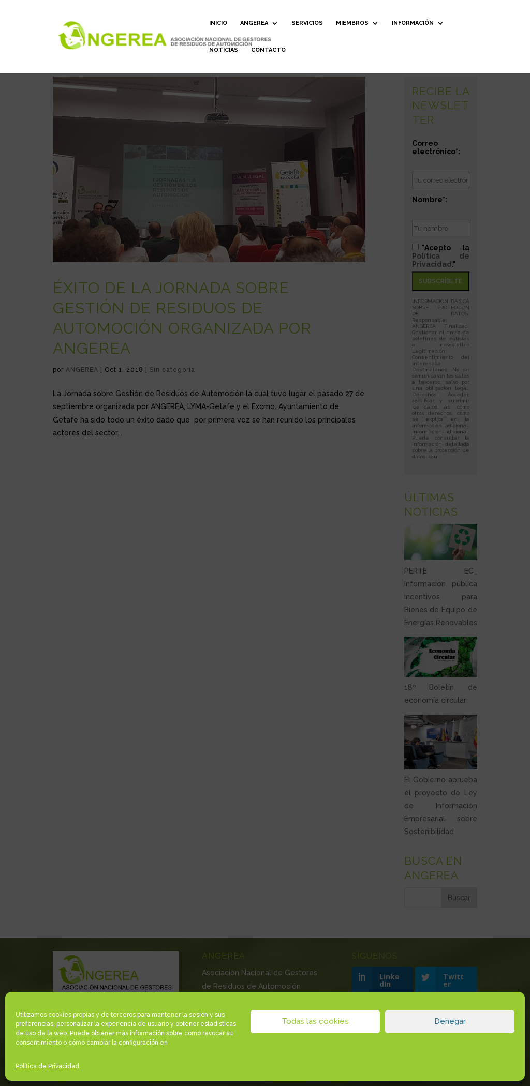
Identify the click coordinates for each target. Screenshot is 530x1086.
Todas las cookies (315, 1021)
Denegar (450, 1021)
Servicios (307, 23)
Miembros (352, 23)
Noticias (223, 50)
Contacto (268, 50)
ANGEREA (254, 23)
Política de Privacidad (47, 1066)
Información (413, 23)
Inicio (218, 23)
